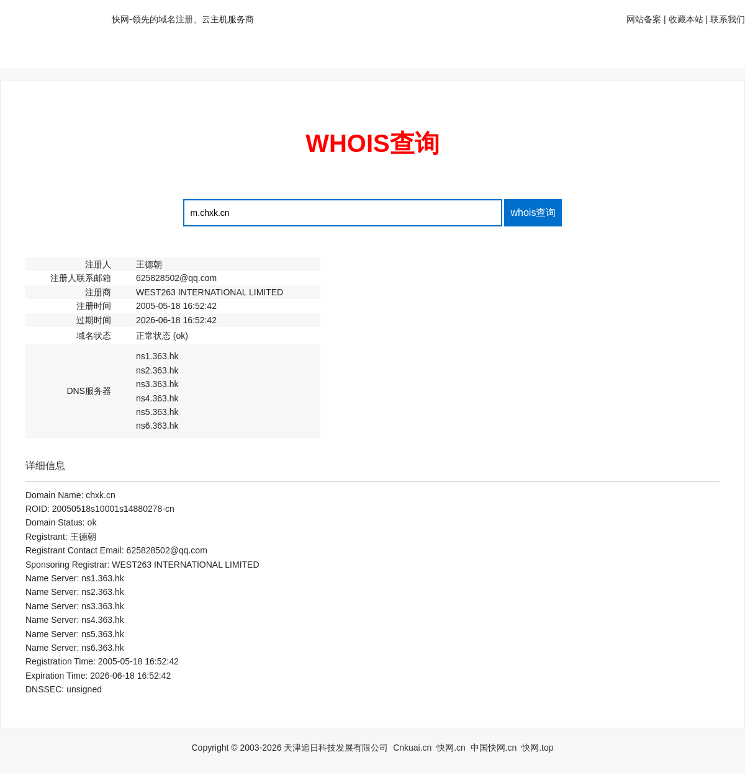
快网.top (537, 748)
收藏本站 (686, 19)
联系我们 (727, 19)
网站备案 (643, 19)
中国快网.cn (494, 748)
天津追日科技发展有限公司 (336, 748)
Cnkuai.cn (412, 748)
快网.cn (451, 748)
